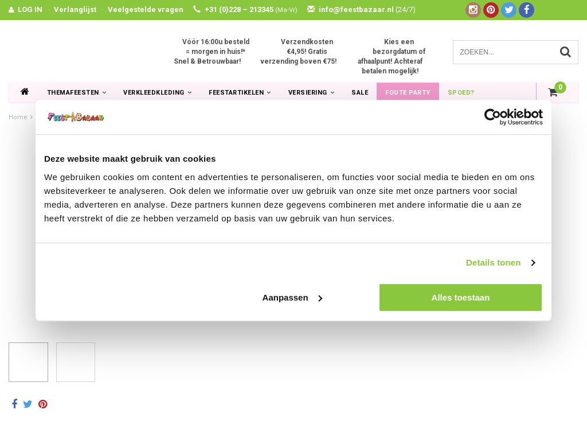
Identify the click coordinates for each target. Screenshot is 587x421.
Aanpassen (292, 297)
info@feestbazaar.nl (361, 9)
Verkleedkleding (157, 92)
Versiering (311, 92)
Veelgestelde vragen (145, 9)
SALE (359, 92)
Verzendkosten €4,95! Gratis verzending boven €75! (298, 51)
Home (18, 117)
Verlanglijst (75, 9)
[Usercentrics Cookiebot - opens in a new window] (493, 117)
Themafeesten (77, 92)
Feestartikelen (240, 92)
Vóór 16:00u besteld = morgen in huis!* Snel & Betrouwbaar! (211, 51)
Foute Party (408, 92)
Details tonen (493, 262)
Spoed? (461, 92)
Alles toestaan (461, 297)
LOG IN (30, 9)
